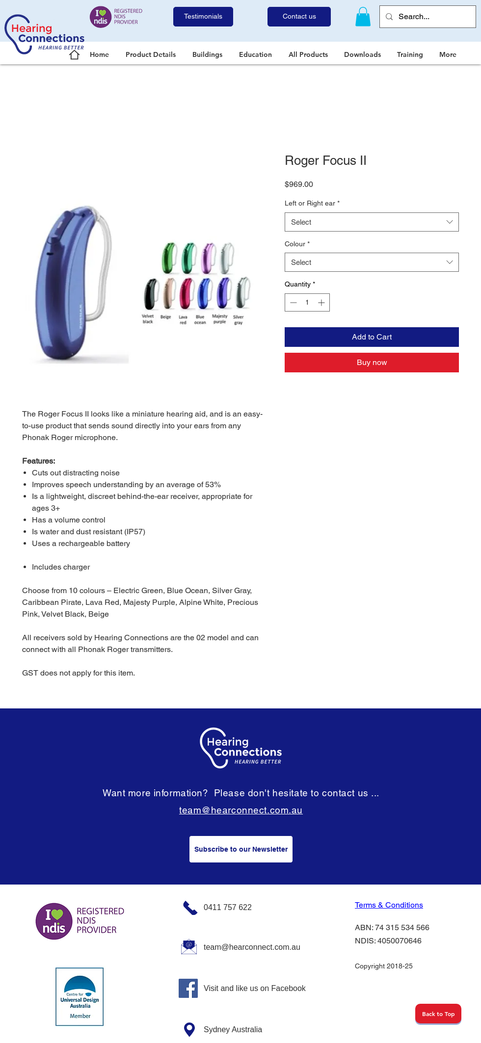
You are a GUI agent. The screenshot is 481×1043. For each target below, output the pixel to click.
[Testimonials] (203, 16)
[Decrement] (292, 302)
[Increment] (322, 302)
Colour (297, 244)
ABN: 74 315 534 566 (392, 927)
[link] (363, 16)
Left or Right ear (312, 203)
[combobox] (372, 222)
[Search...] (427, 16)
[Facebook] (188, 988)
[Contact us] (299, 16)
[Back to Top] (438, 1013)
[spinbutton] (307, 302)
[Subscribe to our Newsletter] (241, 849)
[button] (151, 54)
